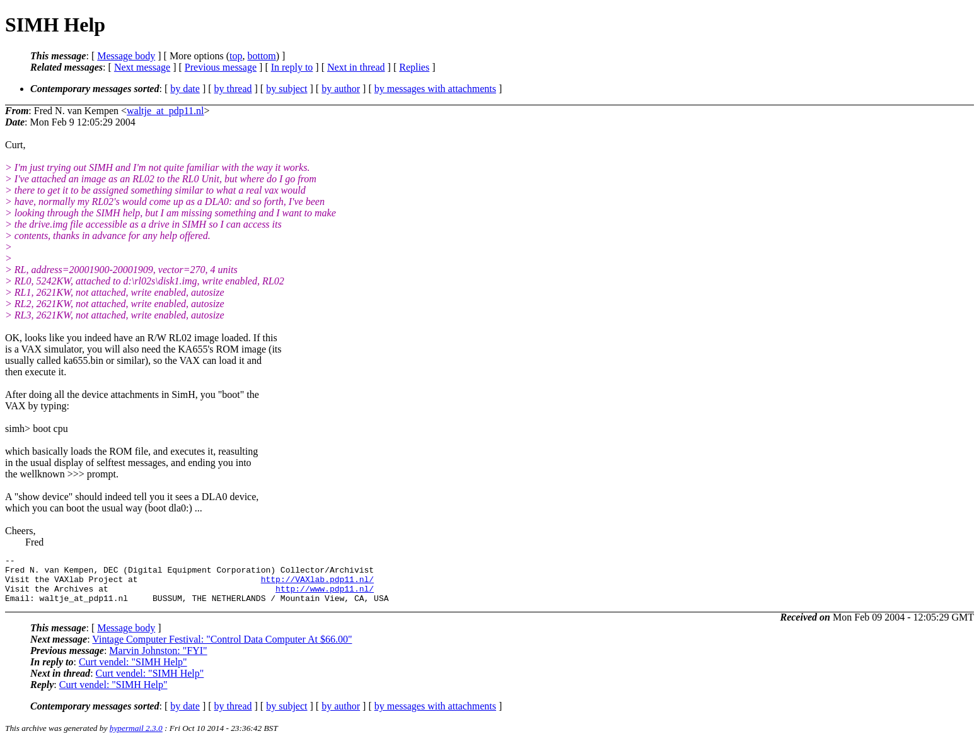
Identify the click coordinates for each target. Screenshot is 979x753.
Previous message (221, 67)
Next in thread (356, 67)
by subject (286, 88)
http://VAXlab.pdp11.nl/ (317, 584)
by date (185, 88)
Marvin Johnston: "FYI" (158, 660)
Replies (414, 67)
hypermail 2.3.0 (136, 737)
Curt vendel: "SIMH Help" (133, 671)
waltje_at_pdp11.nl (165, 110)
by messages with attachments (435, 88)
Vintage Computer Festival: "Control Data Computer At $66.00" (222, 648)
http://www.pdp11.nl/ (324, 596)
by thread (233, 88)
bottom (261, 55)
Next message (142, 67)
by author (341, 88)
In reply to (292, 67)
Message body (126, 55)
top (235, 55)
